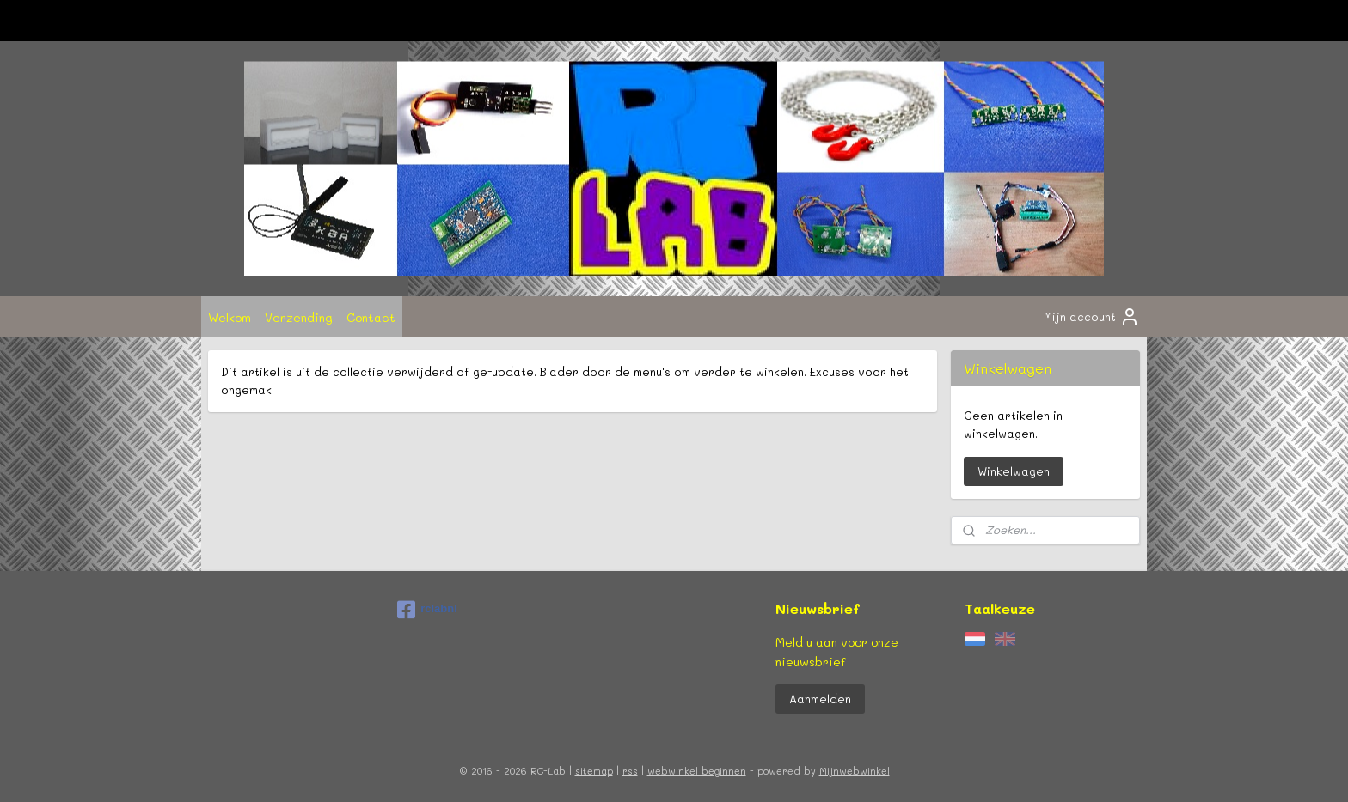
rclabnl (427, 609)
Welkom (229, 317)
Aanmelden (820, 698)
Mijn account (1092, 317)
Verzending (299, 317)
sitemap (594, 770)
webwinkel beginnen (696, 770)
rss (630, 770)
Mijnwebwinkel (854, 770)
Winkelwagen (1013, 471)
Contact (370, 317)
